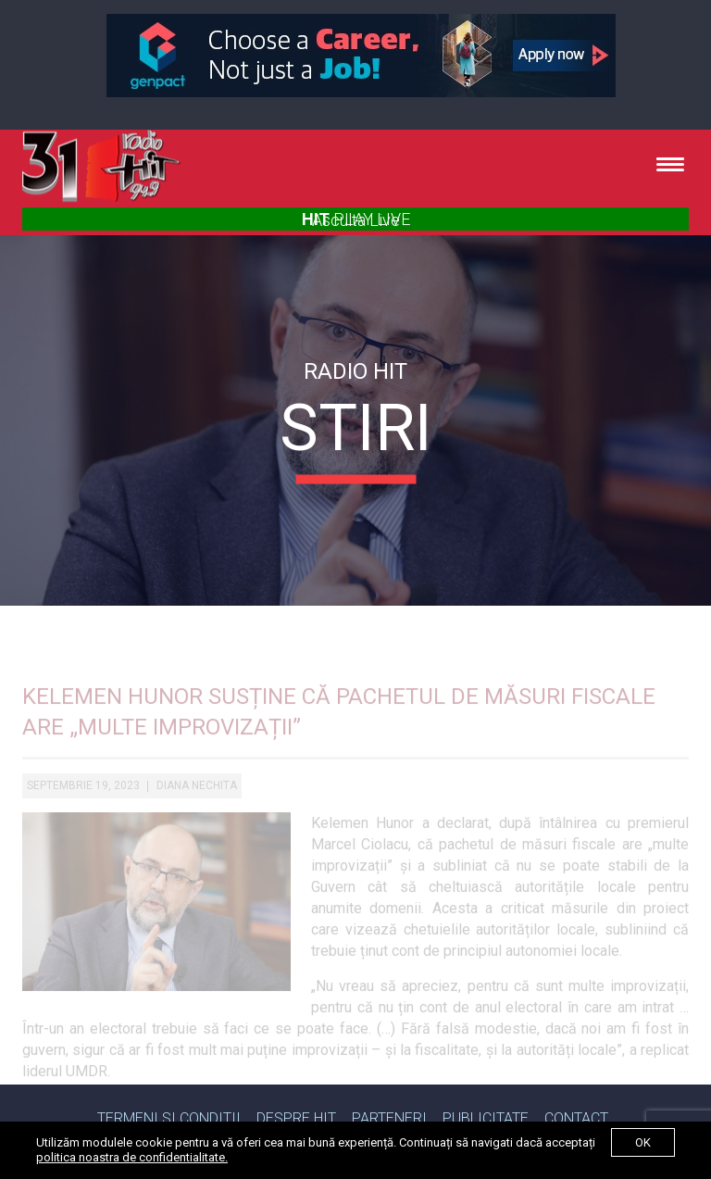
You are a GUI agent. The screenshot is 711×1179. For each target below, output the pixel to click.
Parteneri (389, 1118)
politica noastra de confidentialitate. (132, 1157)
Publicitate (486, 1118)
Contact (576, 1118)
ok (643, 1142)
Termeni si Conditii (169, 1118)
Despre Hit (296, 1118)
